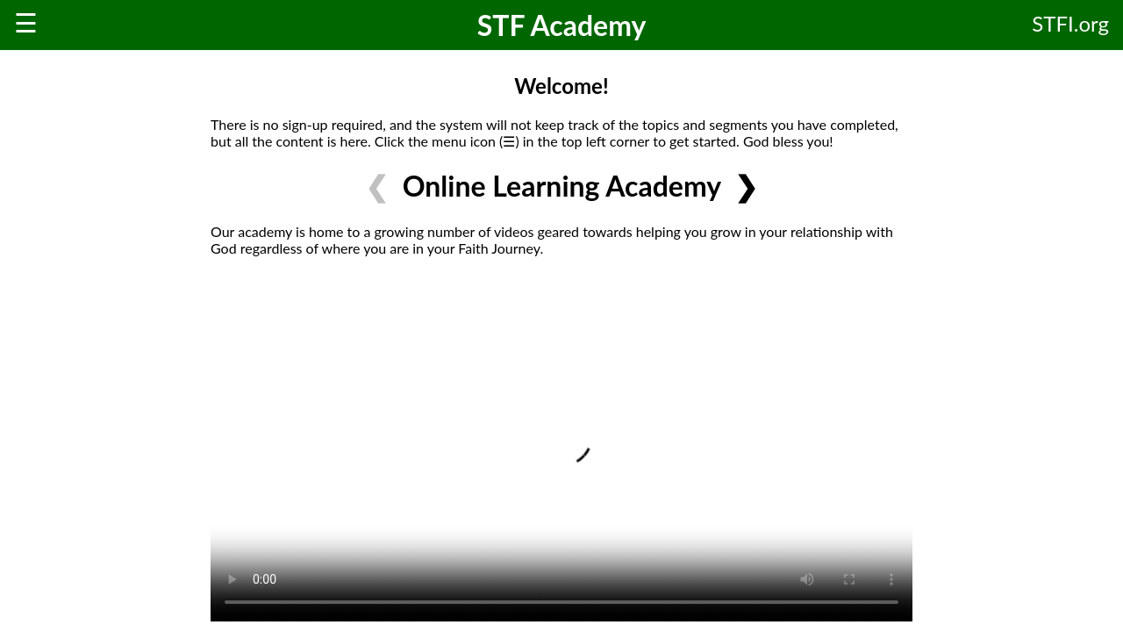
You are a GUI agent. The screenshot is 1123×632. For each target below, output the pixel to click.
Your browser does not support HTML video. (561, 445)
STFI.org (1070, 23)
